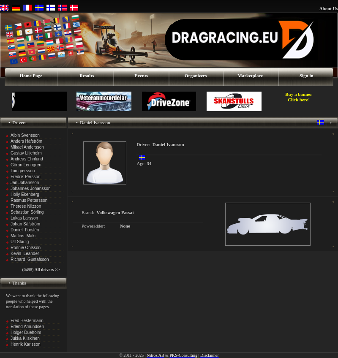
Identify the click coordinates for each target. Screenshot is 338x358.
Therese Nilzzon (26, 206)
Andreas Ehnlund (27, 159)
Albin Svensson (25, 135)
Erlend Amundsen (27, 326)
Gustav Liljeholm (26, 153)
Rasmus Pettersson (29, 200)
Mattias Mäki (23, 235)
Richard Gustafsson (30, 259)
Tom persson (23, 170)
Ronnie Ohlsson (26, 247)
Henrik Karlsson (26, 344)
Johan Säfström (25, 224)
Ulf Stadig (20, 241)
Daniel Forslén (25, 230)
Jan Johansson (25, 182)
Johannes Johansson (31, 188)
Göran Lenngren (26, 165)
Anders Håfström (26, 141)
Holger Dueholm (26, 332)
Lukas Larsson (24, 218)
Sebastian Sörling (27, 212)
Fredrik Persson (26, 176)
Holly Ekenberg (25, 194)
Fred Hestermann (27, 320)
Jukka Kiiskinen (25, 338)
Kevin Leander (25, 253)
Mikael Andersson (27, 147)
